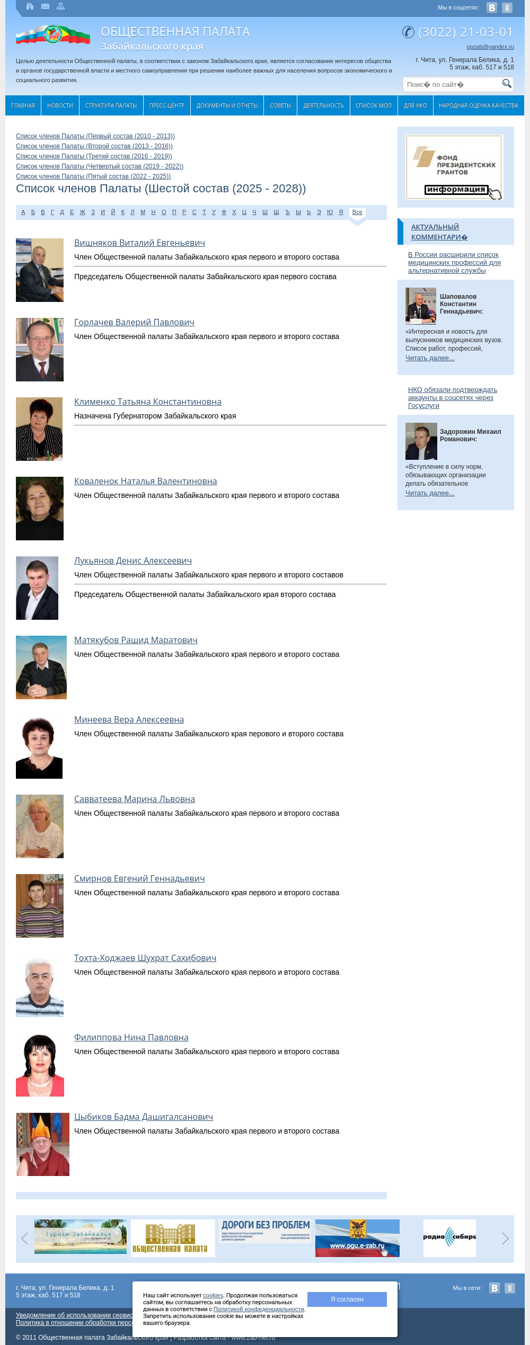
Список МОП (374, 105)
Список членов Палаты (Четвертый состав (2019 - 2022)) (99, 166)
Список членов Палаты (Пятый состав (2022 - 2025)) (93, 176)
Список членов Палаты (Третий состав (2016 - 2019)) (94, 156)
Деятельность (323, 105)
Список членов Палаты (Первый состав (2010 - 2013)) (95, 136)
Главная (23, 105)
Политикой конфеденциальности (259, 1309)
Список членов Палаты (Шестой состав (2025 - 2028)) (161, 188)
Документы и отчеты (227, 105)
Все (357, 212)
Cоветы (280, 105)
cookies (213, 1295)
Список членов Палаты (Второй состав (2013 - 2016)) (94, 146)
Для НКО (415, 105)
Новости (60, 105)
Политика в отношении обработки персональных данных (100, 1322)
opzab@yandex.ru (490, 46)
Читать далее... (430, 358)
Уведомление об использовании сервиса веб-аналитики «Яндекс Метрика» (127, 1315)
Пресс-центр (167, 105)
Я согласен (347, 1299)
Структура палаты (111, 105)
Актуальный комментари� (439, 232)
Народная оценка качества (478, 105)
